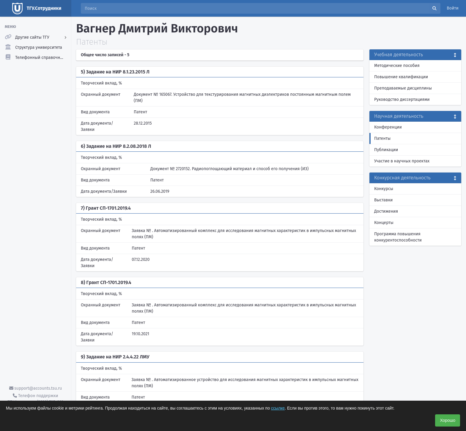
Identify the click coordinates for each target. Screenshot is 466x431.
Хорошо (447, 420)
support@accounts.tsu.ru (35, 388)
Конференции (388, 127)
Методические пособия (397, 65)
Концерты (383, 222)
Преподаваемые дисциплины (403, 88)
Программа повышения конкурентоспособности (398, 237)
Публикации (386, 149)
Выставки (383, 200)
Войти (453, 8)
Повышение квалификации (401, 76)
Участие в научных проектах (401, 161)
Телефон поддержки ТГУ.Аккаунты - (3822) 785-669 (35, 399)
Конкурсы (383, 188)
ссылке (278, 408)
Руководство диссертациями (402, 99)
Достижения (386, 211)
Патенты (382, 138)
